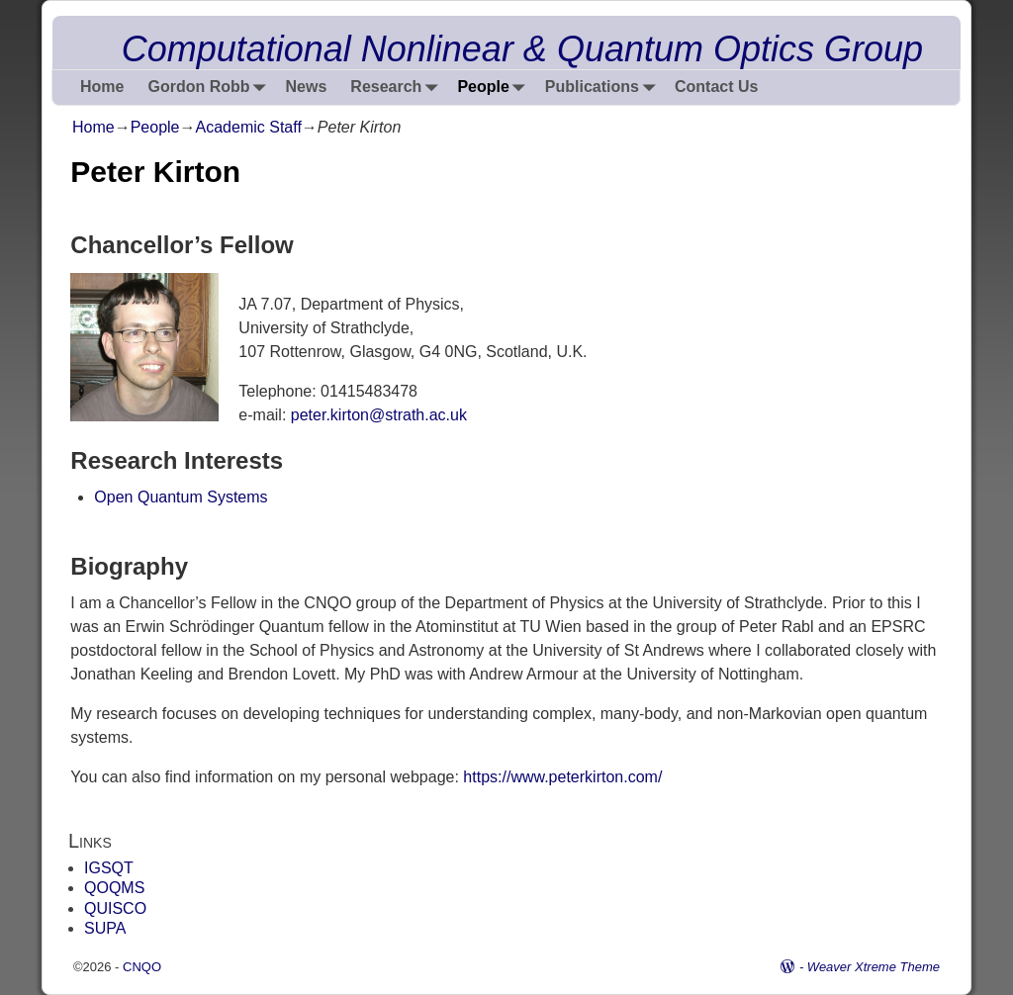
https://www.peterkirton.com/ (562, 777)
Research (397, 87)
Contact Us (716, 86)
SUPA (105, 928)
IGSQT (109, 867)
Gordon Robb (210, 87)
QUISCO (115, 908)
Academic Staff (249, 127)
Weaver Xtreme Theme (873, 966)
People (494, 87)
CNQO (142, 966)
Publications (604, 87)
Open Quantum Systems (180, 497)
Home (102, 86)
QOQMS (114, 887)
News (306, 86)
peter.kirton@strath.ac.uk (379, 415)
